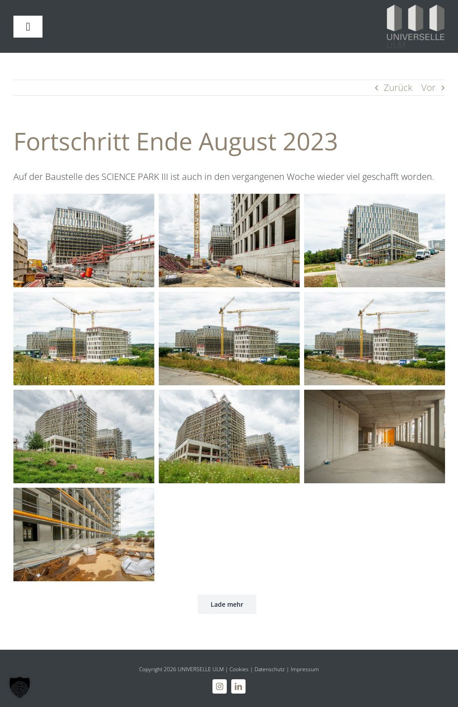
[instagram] (219, 686)
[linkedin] (238, 686)
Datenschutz (269, 669)
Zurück (398, 87)
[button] (19, 687)
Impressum (305, 669)
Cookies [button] (239, 669)
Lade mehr (227, 604)
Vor (428, 87)
